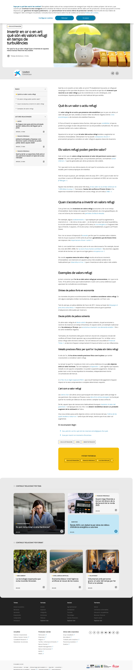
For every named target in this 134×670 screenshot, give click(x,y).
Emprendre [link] (17, 615)
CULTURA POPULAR (104, 460)
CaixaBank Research (21, 639)
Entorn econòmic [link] (19, 607)
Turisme (69, 612)
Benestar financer (99, 615)
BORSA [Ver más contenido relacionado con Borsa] (78, 442)
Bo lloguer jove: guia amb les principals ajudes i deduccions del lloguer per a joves (29, 126)
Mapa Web (51, 667)
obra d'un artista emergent (99, 397)
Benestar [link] (16, 610)
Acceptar (86, 18)
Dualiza (66, 644)
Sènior (96, 607)
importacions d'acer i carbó (81, 240)
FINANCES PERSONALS (89, 460)
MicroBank (67, 637)
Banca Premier (43, 644)
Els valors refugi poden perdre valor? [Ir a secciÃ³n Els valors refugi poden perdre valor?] (28, 99)
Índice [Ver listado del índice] (30, 89)
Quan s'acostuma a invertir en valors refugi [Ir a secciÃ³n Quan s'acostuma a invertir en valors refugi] (30, 104)
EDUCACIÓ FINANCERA (73, 460)
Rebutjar (64, 18)
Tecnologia (70, 615)
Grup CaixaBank (69, 635)
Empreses (42, 637)
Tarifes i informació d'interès (48, 642)
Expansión (95, 366)
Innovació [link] (17, 620)
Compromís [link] (17, 618)
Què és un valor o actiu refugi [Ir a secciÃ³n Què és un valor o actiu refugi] (26, 94)
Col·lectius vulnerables (101, 610)
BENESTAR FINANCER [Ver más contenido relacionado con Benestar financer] (89, 442)
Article (42, 607)
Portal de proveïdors (70, 642)
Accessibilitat (58, 667)
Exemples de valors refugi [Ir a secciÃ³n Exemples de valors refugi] (25, 109)
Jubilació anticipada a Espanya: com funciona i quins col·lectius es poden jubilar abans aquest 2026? (29, 141)
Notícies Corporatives (20, 635)
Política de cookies (91, 13)
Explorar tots (44, 620)
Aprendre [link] (17, 612)
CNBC (109, 192)
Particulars (42, 635)
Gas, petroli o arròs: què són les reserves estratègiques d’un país (85, 431)
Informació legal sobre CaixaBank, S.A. (38, 667)
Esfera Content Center (21, 637)
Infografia (43, 612)
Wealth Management (45, 646)
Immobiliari (70, 610)
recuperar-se (99, 251)
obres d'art (65, 395)
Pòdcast (42, 618)
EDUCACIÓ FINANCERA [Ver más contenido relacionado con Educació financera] (66, 442)
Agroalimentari (72, 607)
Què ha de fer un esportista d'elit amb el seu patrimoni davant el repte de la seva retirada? (30, 156)
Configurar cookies (46, 18)
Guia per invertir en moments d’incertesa (77, 435)
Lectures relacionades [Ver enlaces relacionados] (30, 117)
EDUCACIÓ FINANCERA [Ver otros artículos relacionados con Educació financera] (15, 26)
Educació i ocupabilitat (101, 612)
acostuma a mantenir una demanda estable (98, 327)
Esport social (98, 618)
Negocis (41, 639)
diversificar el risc (78, 262)
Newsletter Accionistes (21, 642)
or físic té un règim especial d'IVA (71, 380)
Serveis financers (72, 618)
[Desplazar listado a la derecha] (115, 460)
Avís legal (26, 667)
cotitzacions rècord (102, 137)
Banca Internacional (45, 649)
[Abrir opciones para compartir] (112, 73)
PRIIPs (41, 654)
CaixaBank (26, 72)
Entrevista (43, 615)
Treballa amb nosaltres (71, 639)
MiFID (41, 651)
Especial (43, 610)
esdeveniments (79, 220)
